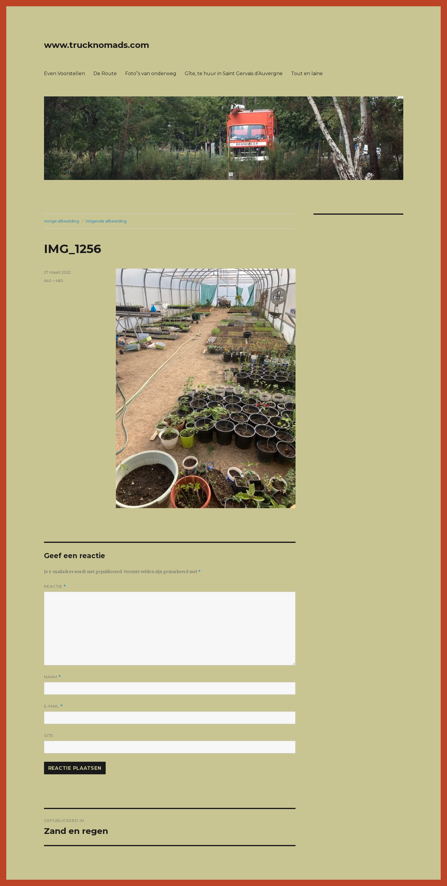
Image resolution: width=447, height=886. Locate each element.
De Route (105, 73)
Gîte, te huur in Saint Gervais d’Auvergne (234, 73)
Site (48, 735)
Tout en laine (307, 73)
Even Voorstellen (64, 73)
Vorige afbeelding (61, 221)
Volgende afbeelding (106, 221)
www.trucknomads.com (96, 45)
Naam (52, 676)
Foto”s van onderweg (150, 73)
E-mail (53, 706)
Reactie (55, 586)
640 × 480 (53, 280)
